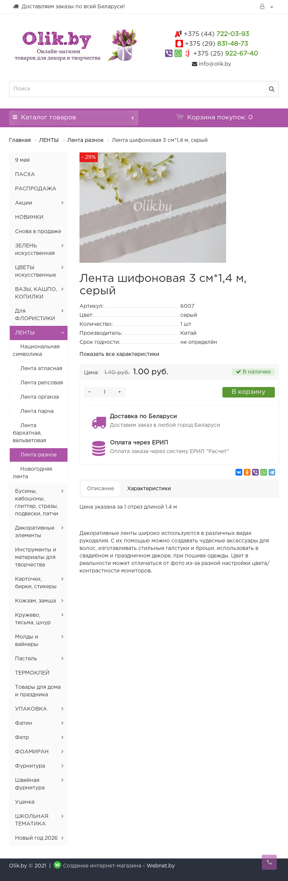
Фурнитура (30, 766)
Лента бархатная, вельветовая (29, 433)
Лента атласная (41, 368)
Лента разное (85, 140)
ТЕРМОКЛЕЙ (32, 673)
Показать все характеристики (119, 354)
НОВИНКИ (29, 217)
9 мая (22, 160)
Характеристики (149, 488)
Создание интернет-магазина (102, 866)
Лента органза (39, 397)
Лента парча (37, 411)
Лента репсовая (41, 383)
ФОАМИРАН (32, 752)
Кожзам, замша (35, 601)
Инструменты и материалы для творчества (35, 557)
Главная (20, 140)
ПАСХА (25, 174)
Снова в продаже (38, 231)
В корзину (249, 392)
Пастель (26, 659)
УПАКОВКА (31, 709)
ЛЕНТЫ (49, 140)
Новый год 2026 (36, 838)
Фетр (22, 737)
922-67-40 (225, 54)
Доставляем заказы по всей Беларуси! (69, 6)
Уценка (24, 802)
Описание (100, 488)
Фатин (23, 723)
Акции (23, 203)
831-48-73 (216, 44)
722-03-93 (216, 34)
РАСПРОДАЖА (35, 189)
